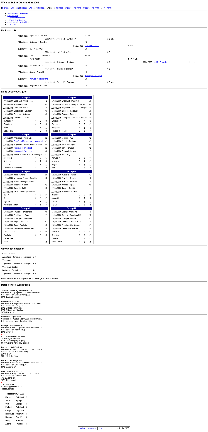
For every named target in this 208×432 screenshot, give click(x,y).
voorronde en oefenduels (17, 13)
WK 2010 (68, 8)
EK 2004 (41, 8)
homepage (92, 428)
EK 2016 (95, 8)
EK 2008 (59, 8)
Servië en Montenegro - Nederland (28, 141)
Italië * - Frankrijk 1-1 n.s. (11, 371)
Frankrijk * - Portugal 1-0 (11, 360)
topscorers (11, 24)
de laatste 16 (12, 16)
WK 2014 (86, 8)
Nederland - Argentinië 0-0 (12, 317)
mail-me (82, 428)
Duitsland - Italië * (92, 46)
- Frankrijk (160, 62)
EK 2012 (77, 8)
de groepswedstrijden (16, 18)
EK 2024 (107, 8)
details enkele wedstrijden (18, 22)
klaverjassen (104, 428)
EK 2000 (23, 8)
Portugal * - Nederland (38, 79)
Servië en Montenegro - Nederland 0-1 (17, 290)
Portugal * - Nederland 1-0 (12, 325)
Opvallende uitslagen (12, 248)
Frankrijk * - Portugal (93, 76)
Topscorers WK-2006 (15, 394)
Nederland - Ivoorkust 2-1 (11, 301)
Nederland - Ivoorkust (23, 148)
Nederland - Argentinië (23, 151)
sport (113, 428)
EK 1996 (5, 8)
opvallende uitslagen (15, 20)
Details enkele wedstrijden (15, 285)
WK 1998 (15, 8)
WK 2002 (33, 8)
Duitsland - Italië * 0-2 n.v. (12, 347)
